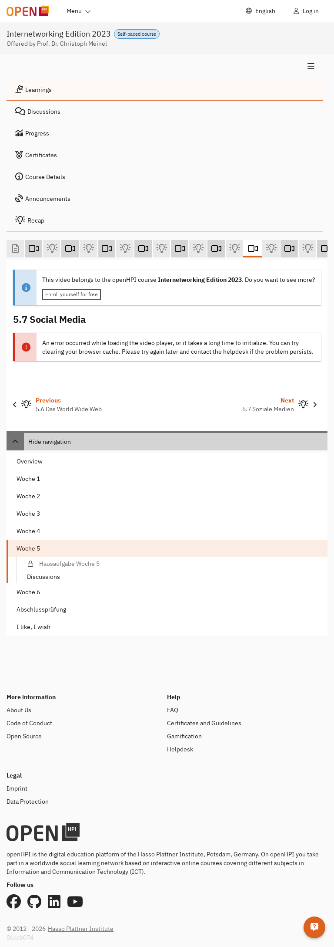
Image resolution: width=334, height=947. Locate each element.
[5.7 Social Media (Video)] (252, 248)
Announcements (42, 199)
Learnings (33, 90)
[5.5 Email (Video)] (179, 248)
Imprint (17, 788)
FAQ (172, 710)
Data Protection (28, 801)
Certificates (36, 155)
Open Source (24, 736)
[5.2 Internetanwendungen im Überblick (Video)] (70, 248)
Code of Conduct (29, 723)
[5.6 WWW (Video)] (216, 248)
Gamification (184, 736)
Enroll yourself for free (71, 294)
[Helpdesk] (314, 927)
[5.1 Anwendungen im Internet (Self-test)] (51, 248)
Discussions (37, 111)
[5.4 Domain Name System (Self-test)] (161, 248)
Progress (32, 133)
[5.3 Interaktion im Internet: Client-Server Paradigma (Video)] (106, 248)
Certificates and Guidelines (204, 723)
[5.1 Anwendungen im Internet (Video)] (33, 248)
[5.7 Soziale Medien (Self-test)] (271, 248)
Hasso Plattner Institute (81, 929)
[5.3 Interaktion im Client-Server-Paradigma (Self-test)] (125, 248)
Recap (29, 220)
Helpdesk (180, 749)
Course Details (40, 177)
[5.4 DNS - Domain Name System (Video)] (143, 248)
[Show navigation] (165, 66)
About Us (19, 710)
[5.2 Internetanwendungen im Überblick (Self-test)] (88, 248)
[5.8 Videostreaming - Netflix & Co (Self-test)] (307, 248)
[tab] (165, 90)
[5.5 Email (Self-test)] (198, 248)
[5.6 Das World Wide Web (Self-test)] (234, 248)
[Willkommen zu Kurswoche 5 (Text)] (15, 248)
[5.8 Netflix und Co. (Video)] (289, 248)
